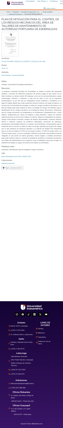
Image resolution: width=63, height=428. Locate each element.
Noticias (39, 329)
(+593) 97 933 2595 (17, 370)
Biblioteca (40, 333)
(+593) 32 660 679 (16, 374)
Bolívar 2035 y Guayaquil (18, 326)
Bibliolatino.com (37, 424)
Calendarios (41, 337)
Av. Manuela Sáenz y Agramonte (21, 334)
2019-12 (4, 68)
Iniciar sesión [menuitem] (51, 8)
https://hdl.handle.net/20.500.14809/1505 (16, 156)
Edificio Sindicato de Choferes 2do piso (21, 364)
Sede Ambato (47, 12)
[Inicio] (15, 3)
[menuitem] (42, 1)
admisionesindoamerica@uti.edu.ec (21, 383)
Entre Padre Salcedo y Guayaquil (22, 360)
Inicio (8, 12)
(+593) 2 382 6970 (16, 349)
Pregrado (15, 12)
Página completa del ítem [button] (12, 168)
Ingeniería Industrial (15, 14)
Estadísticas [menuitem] (54, 1)
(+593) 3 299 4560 (16, 330)
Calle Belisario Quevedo (19, 356)
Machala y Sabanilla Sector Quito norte (21, 343)
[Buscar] (44, 8)
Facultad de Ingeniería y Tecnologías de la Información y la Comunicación (31, 12)
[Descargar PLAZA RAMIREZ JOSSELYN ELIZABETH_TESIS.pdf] (23, 61)
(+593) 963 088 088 (17, 388)
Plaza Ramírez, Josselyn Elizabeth (12, 75)
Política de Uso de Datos (43, 342)
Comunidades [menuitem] (30, 1)
